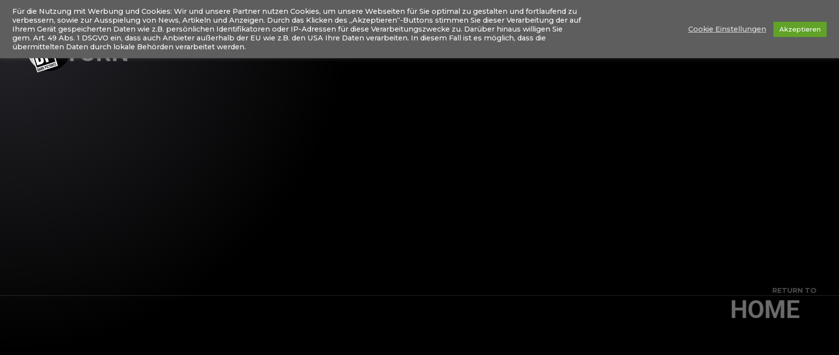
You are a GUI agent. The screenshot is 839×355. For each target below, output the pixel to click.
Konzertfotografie (677, 49)
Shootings (756, 49)
